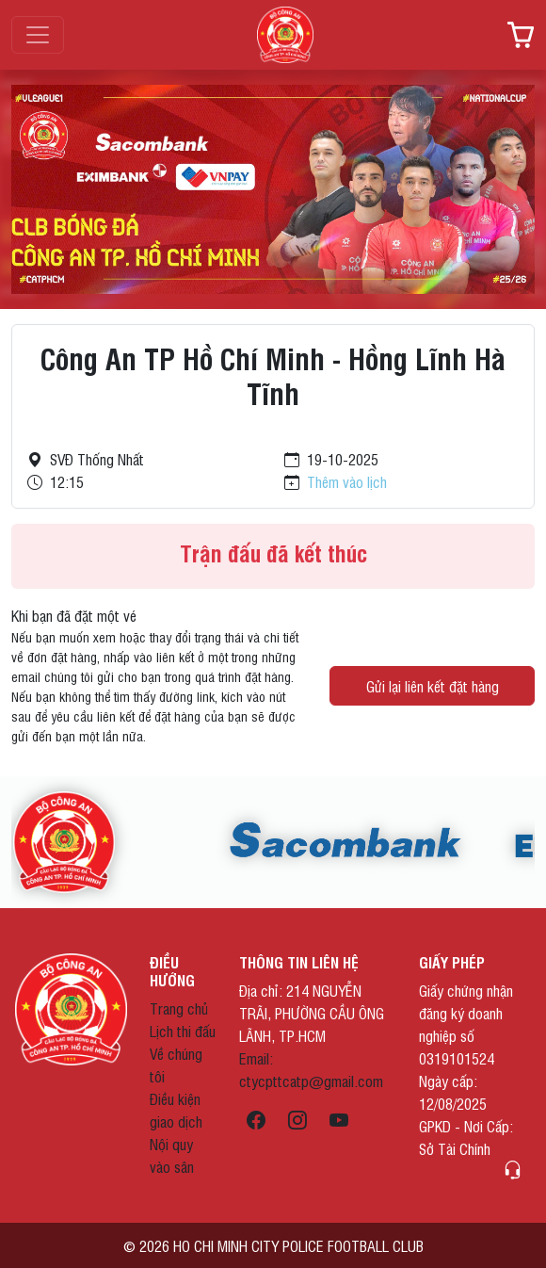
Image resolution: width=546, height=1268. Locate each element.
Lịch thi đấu (183, 1030)
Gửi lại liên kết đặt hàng (432, 685)
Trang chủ (179, 1008)
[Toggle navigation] (37, 35)
